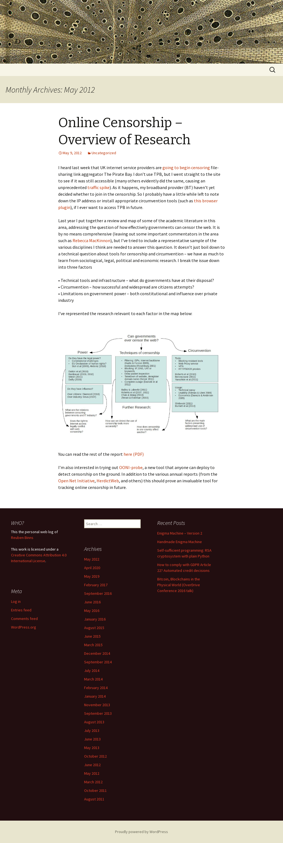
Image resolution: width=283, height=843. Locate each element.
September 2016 (98, 593)
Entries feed (21, 610)
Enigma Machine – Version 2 (179, 533)
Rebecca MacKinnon (91, 240)
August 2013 (94, 721)
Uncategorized (104, 152)
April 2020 (92, 567)
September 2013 (98, 713)
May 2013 (91, 747)
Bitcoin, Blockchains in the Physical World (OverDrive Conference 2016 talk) (178, 585)
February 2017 (96, 584)
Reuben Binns (22, 537)
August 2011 (94, 799)
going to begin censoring (186, 167)
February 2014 (96, 687)
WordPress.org (23, 627)
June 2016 (92, 601)
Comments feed (24, 618)
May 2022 (91, 559)
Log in (16, 601)
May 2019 (91, 576)
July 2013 (91, 730)
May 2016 (91, 610)
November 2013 (97, 704)
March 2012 (93, 781)
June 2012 (92, 764)
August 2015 (94, 627)
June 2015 (92, 636)
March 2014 (93, 679)
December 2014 (97, 653)
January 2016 (95, 619)
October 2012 (95, 756)
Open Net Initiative (76, 480)
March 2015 (93, 644)
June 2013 (92, 739)
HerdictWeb (108, 480)
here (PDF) (134, 454)
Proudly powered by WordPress (141, 831)
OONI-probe (131, 467)
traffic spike (98, 187)
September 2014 (98, 661)
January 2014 (95, 696)
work (22, 549)
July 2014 (91, 670)
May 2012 (91, 773)
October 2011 (95, 790)
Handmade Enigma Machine (179, 541)
